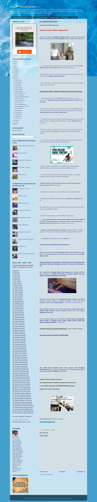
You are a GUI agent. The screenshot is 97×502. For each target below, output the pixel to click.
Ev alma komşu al (18, 102)
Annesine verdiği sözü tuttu (20, 104)
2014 (15, 78)
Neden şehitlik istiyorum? (20, 100)
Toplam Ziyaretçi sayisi (17, 130)
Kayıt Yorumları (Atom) (48, 474)
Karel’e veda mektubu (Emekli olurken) (26, 253)
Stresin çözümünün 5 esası (20, 93)
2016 (15, 74)
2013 (15, 120)
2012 (15, 122)
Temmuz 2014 (18, 89)
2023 (15, 63)
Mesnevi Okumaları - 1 (23, 153)
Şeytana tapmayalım (19, 108)
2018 (15, 71)
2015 (15, 76)
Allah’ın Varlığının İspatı (23, 224)
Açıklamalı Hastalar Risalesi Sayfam (26, 239)
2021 (15, 65)
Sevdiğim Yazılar (54, 17)
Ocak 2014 (17, 118)
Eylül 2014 (17, 85)
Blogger (58, 498)
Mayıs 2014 (17, 110)
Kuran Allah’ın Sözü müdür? (24, 232)
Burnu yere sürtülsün (19, 95)
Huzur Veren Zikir (22, 246)
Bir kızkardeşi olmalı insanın (24, 210)
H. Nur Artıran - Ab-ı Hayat (24, 167)
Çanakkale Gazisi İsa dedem (24, 217)
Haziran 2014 (18, 91)
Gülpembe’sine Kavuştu (23, 203)
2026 (15, 61)
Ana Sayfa (73, 17)
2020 (15, 67)
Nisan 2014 (17, 112)
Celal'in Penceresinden (23, 6)
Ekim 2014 (17, 83)
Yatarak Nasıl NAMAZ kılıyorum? (22, 96)
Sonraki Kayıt (44, 471)
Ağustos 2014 (18, 87)
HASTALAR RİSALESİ (42, 17)
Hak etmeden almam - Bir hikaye (22, 106)
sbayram (43, 498)
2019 (15, 69)
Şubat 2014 (17, 116)
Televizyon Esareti (22, 174)
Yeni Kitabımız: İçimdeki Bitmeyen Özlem (23, 17)
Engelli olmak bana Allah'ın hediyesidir (26, 145)
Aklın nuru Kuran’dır (19, 98)
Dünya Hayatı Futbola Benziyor (25, 160)
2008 (15, 124)
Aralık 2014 (17, 80)
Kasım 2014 (17, 82)
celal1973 (16, 436)
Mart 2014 (17, 114)
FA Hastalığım (64, 17)
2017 (15, 72)
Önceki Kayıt (81, 471)
